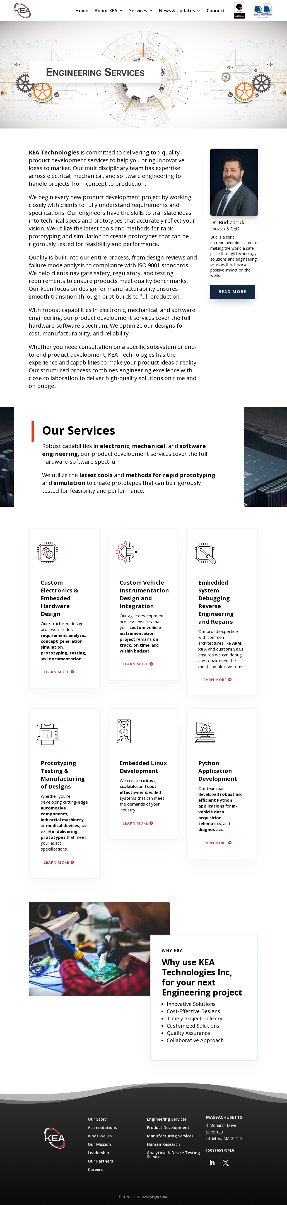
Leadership (98, 1153)
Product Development (168, 1128)
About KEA (106, 11)
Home (82, 11)
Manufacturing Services (170, 1136)
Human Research (163, 1144)
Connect (216, 11)
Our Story (97, 1119)
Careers (95, 1170)
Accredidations (102, 1128)
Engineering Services (167, 1119)
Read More (232, 291)
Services (138, 11)
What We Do (100, 1136)
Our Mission (99, 1144)
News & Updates (177, 11)
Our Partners (100, 1161)
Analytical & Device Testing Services (173, 1155)
